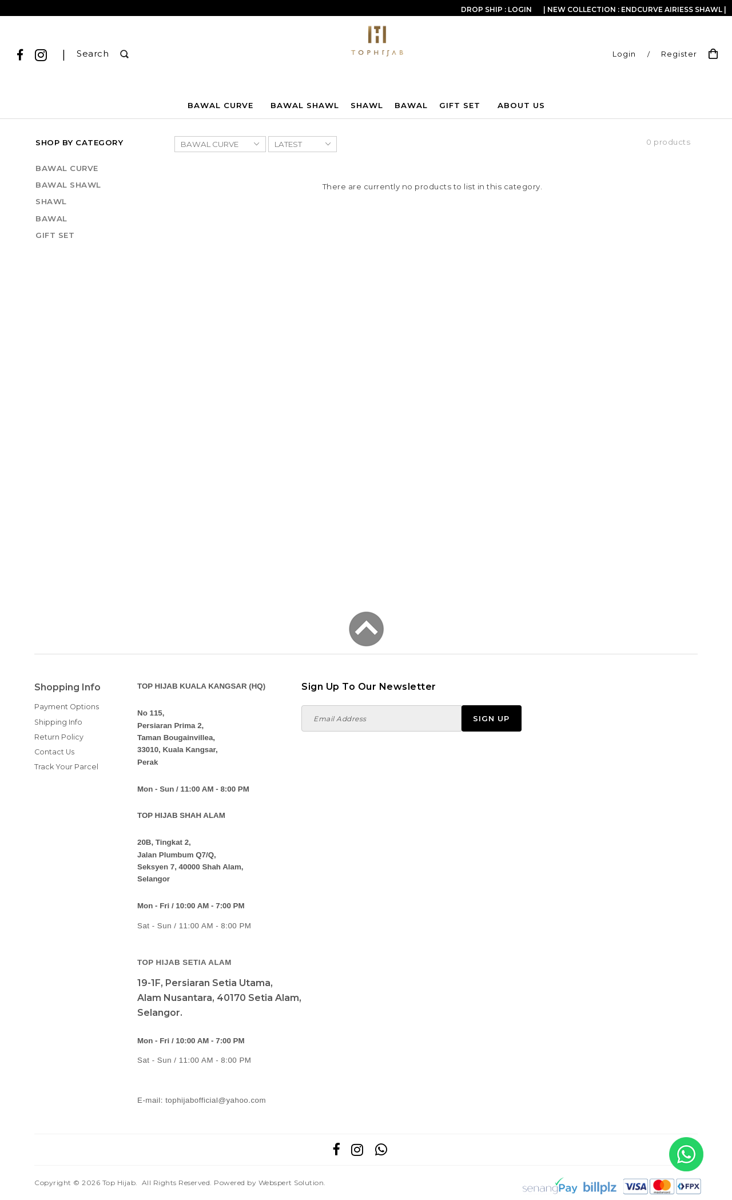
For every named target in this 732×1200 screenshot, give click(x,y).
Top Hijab (119, 1182)
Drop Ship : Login (496, 9)
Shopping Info (67, 687)
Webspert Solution (291, 1182)
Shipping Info (58, 722)
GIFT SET (459, 105)
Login (624, 54)
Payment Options (66, 706)
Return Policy (58, 737)
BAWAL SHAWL (304, 105)
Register (679, 54)
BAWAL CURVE (220, 105)
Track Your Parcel (66, 766)
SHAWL (367, 105)
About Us (521, 105)
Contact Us (54, 752)
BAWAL (411, 105)
